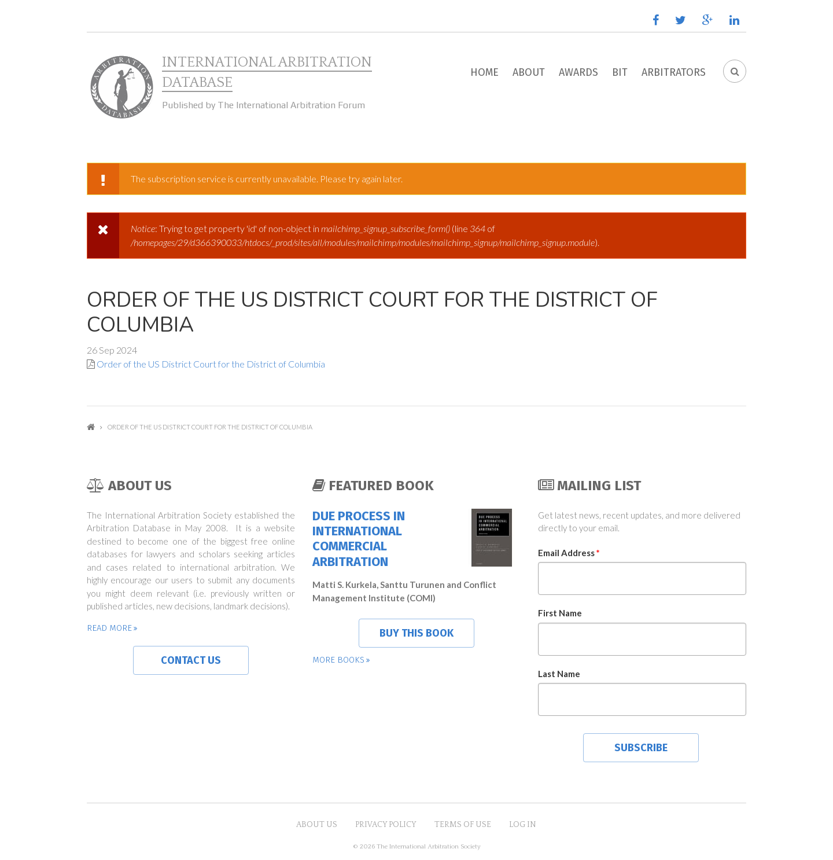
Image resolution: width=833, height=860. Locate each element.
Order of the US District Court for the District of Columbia (211, 363)
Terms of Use (462, 825)
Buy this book (416, 633)
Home (484, 72)
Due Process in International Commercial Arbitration (358, 539)
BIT (620, 72)
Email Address (569, 552)
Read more (109, 628)
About (529, 72)
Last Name (559, 673)
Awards (578, 72)
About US (316, 825)
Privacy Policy (386, 825)
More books (338, 660)
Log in (522, 825)
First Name (560, 613)
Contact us (191, 660)
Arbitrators (674, 72)
